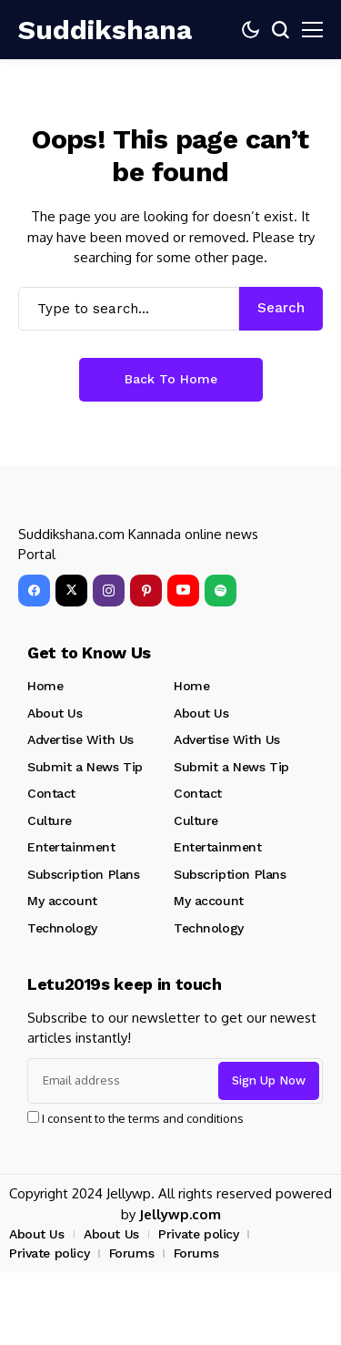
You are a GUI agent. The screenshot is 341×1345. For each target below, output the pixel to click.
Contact (51, 793)
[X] (71, 590)
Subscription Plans (83, 874)
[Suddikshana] (72, 30)
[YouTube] (183, 590)
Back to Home (171, 379)
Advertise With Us (80, 739)
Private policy (198, 1234)
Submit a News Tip (85, 766)
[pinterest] (146, 590)
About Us (55, 713)
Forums (131, 1253)
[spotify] (220, 590)
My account (62, 900)
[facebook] (34, 590)
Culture (49, 820)
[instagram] (109, 590)
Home (45, 685)
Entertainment (71, 847)
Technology (62, 928)
